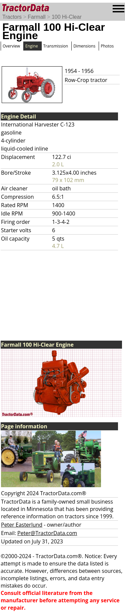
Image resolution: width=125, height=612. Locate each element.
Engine (31, 46)
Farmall (36, 17)
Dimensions (84, 46)
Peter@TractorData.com (47, 533)
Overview (11, 46)
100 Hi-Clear (67, 17)
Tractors (12, 17)
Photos (107, 46)
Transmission (55, 46)
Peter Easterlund (21, 524)
